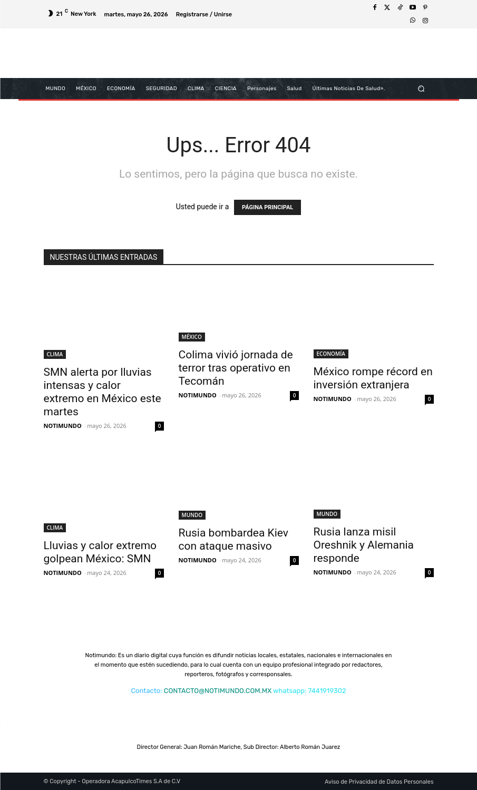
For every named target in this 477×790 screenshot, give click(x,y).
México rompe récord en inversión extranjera (373, 378)
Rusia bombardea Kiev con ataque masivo (233, 539)
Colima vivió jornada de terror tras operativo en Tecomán (236, 367)
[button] (421, 88)
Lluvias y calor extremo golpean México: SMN (100, 552)
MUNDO (192, 515)
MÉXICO (192, 336)
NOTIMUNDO (63, 426)
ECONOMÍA (331, 353)
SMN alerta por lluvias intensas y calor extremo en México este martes (102, 392)
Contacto (145, 691)
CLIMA (55, 354)
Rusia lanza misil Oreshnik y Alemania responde (364, 544)
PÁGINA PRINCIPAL (267, 207)
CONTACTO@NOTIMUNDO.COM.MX (217, 691)
